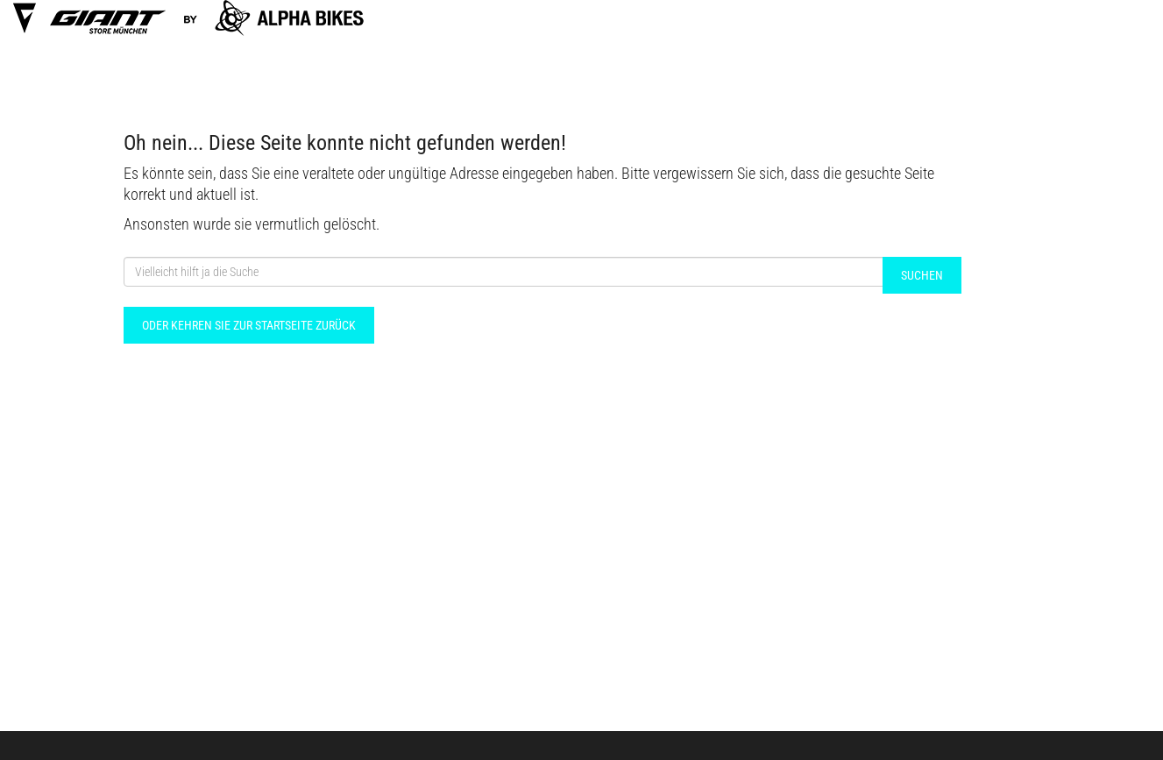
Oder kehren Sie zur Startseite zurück (249, 325)
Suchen (922, 275)
